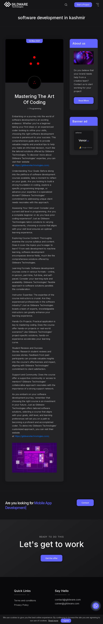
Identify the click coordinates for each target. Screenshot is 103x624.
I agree (66, 620)
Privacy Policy (21, 605)
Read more (53, 621)
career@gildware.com (67, 603)
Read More (84, 100)
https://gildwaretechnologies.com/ (32, 165)
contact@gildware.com (68, 599)
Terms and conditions (25, 600)
